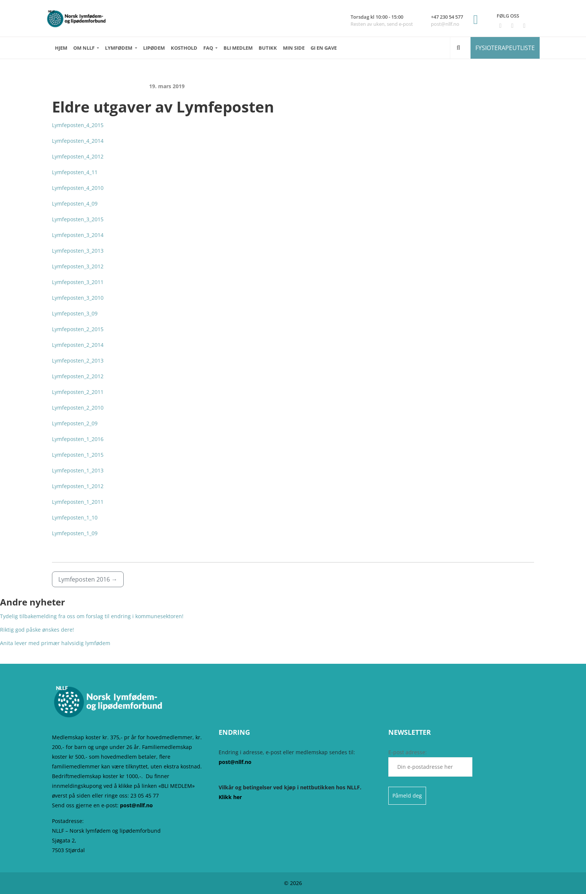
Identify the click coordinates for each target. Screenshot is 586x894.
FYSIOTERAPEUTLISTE (505, 48)
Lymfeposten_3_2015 (78, 219)
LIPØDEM (154, 47)
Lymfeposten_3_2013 (78, 250)
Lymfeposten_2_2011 (78, 391)
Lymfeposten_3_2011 (78, 282)
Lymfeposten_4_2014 (78, 140)
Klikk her (230, 797)
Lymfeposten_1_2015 (78, 454)
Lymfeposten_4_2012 (78, 156)
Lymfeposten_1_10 (75, 517)
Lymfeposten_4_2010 (78, 187)
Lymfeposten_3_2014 (78, 234)
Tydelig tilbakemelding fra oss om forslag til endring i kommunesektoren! (91, 616)
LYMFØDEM (119, 47)
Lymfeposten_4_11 (75, 172)
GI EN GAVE (324, 47)
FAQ (208, 47)
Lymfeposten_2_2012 (78, 376)
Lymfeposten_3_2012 (78, 266)
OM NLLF (84, 47)
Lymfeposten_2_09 (75, 423)
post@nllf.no (136, 805)
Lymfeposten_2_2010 (78, 407)
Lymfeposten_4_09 (75, 203)
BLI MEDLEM (238, 47)
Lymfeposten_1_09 (75, 533)
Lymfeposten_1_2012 (78, 486)
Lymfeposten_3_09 (75, 313)
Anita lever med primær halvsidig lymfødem (55, 643)
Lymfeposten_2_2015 (78, 329)
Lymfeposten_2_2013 (78, 360)
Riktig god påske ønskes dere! (37, 629)
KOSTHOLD (184, 47)
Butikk (268, 47)
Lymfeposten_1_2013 (78, 470)
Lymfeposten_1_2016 (78, 439)
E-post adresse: (430, 763)
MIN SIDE (294, 47)
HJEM (61, 47)
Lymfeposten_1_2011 (78, 501)
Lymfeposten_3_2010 (78, 297)
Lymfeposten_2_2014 (78, 344)
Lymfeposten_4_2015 (78, 125)
